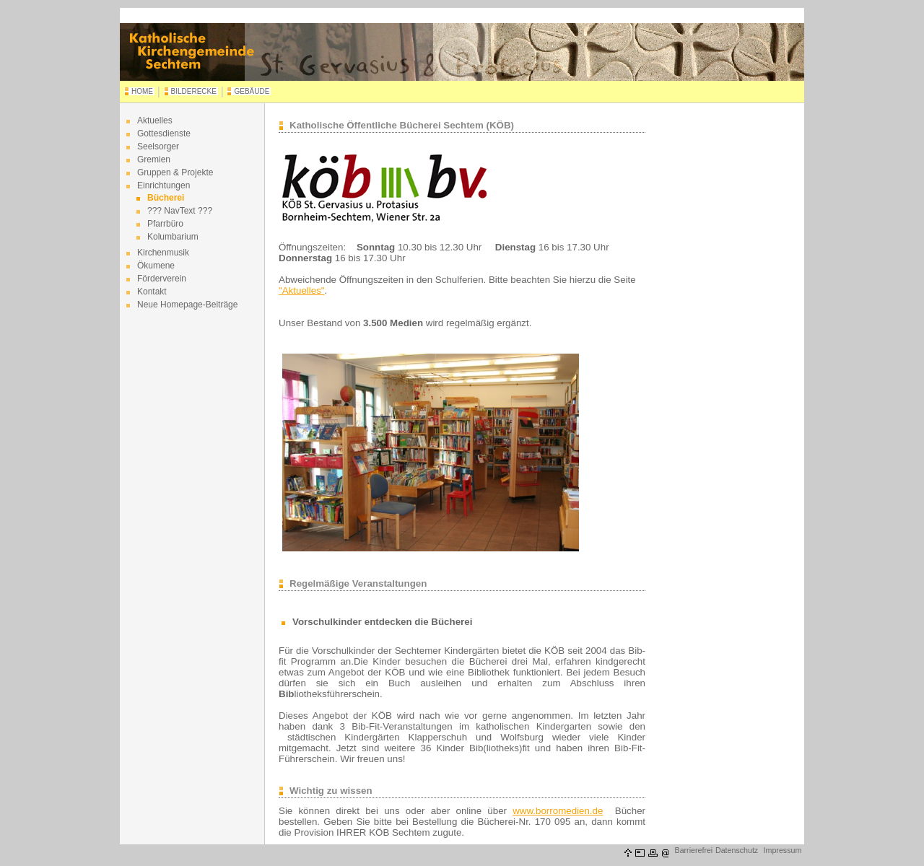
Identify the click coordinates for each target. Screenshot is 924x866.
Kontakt (152, 292)
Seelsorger (158, 146)
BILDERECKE (194, 91)
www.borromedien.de (558, 810)
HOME (142, 91)
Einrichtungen (163, 185)
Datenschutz (736, 850)
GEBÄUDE (251, 91)
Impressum (783, 850)
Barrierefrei (694, 850)
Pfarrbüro (165, 224)
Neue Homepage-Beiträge (187, 304)
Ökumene (156, 266)
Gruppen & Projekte (175, 172)
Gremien (153, 159)
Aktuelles (155, 120)
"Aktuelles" (302, 290)
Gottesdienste (164, 133)
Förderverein (161, 279)
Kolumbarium (173, 237)
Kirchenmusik (163, 253)
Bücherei (165, 198)
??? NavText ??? (179, 211)
